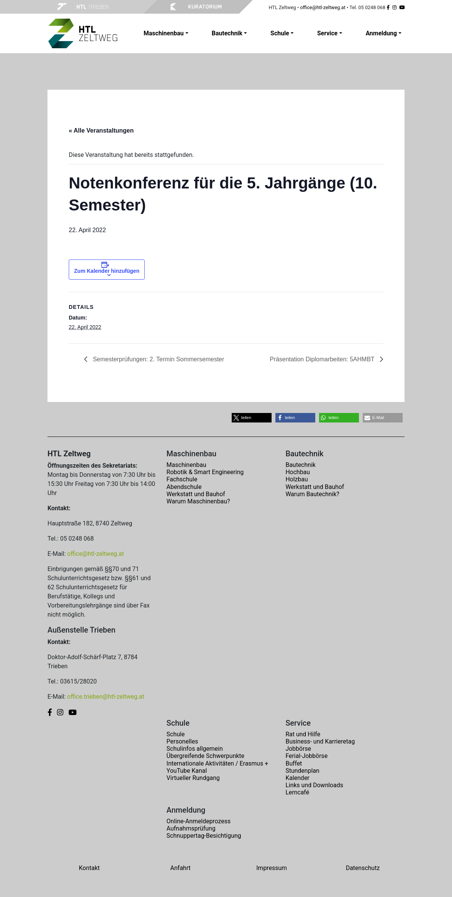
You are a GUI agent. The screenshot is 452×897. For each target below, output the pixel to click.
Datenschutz (362, 868)
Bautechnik (301, 464)
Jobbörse (298, 748)
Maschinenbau (186, 464)
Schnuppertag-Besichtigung (203, 835)
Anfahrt (180, 868)
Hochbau (298, 472)
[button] (252, 417)
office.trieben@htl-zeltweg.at (105, 696)
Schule (175, 734)
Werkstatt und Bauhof (195, 494)
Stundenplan (302, 770)
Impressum (271, 868)
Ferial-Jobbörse (307, 755)
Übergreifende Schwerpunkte (205, 755)
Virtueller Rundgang (193, 778)
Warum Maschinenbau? (198, 501)
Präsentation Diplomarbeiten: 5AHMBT (323, 359)
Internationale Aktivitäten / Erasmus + (217, 763)
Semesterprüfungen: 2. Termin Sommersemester (157, 359)
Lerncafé (297, 792)
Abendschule (183, 486)
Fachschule (181, 479)
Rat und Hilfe (303, 734)
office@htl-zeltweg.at (323, 7)
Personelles (182, 741)
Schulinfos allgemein (194, 748)
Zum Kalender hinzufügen (106, 271)
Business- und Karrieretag (320, 741)
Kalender (298, 778)
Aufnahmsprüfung (190, 828)
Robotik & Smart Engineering (204, 472)
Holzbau (297, 479)
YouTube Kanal (186, 770)
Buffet (294, 763)
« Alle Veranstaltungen (101, 130)
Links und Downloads (314, 785)
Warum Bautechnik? (313, 494)
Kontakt (89, 868)
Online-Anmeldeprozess (198, 821)
